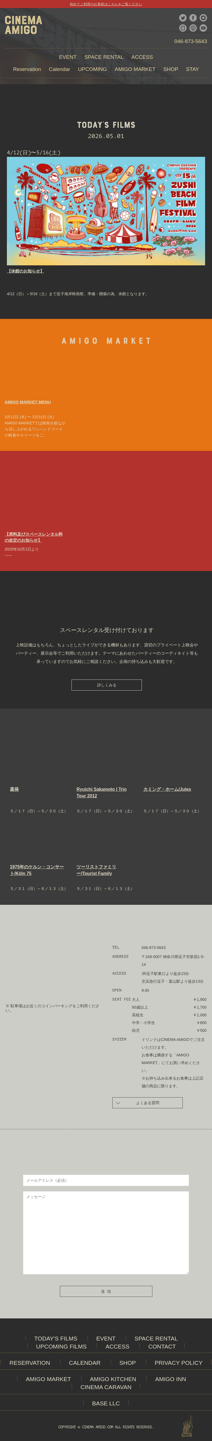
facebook (193, 18)
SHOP (128, 1363)
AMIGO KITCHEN (113, 1379)
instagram (203, 18)
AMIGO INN (170, 1379)
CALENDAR (84, 1363)
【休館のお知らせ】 (25, 271)
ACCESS (117, 1346)
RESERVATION (29, 1363)
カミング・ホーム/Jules (167, 789)
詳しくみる (106, 685)
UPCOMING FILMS (61, 1346)
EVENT (106, 1338)
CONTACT (162, 1346)
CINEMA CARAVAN (106, 1387)
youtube (203, 28)
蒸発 (14, 789)
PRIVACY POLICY (179, 1363)
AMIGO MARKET (48, 1379)
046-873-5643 (190, 41)
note (183, 28)
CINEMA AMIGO (23, 27)
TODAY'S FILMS (55, 1338)
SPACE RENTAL (156, 1338)
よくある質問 (137, 1102)
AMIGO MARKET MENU (28, 402)
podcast (193, 28)
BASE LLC (106, 1403)
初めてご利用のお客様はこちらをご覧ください (106, 4)
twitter (183, 18)
